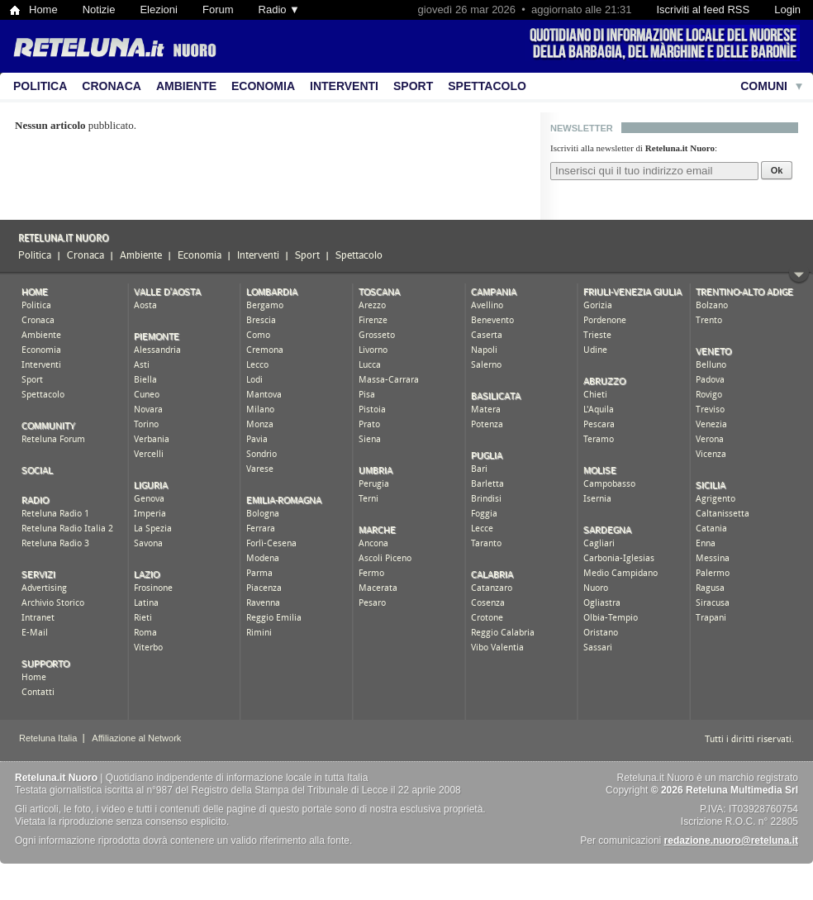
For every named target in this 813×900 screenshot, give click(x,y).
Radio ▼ (279, 9)
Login (787, 9)
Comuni (763, 86)
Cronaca (111, 86)
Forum (218, 9)
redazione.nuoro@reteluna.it (731, 840)
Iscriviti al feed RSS (702, 9)
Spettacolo (487, 86)
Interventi (344, 86)
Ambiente (186, 86)
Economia (263, 86)
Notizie (99, 9)
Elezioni (159, 9)
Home (43, 9)
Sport (413, 86)
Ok (777, 170)
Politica (40, 86)
